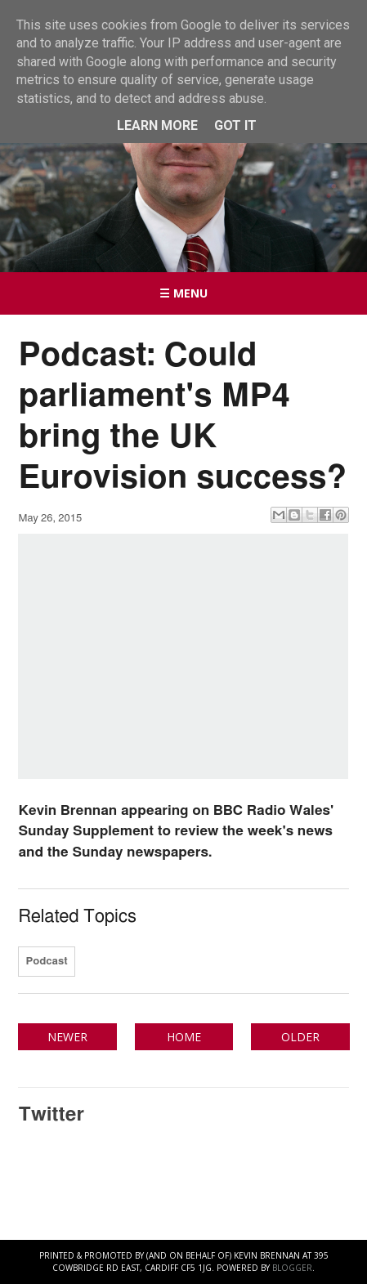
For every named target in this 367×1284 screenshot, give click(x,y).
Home (184, 1037)
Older (300, 1037)
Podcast (46, 961)
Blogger (292, 1267)
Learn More (157, 125)
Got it (235, 125)
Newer (67, 1037)
